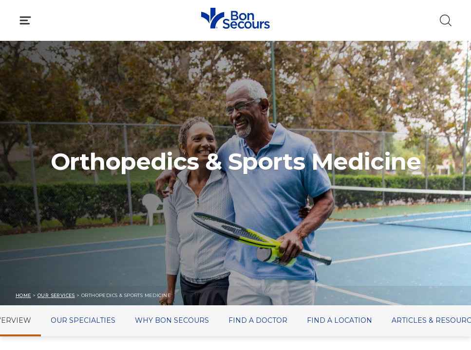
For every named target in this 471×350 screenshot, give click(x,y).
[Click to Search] (445, 20)
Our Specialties (83, 320)
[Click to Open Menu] (25, 20)
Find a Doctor (257, 320)
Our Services (56, 295)
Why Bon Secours (172, 320)
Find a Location (339, 320)
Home (23, 295)
